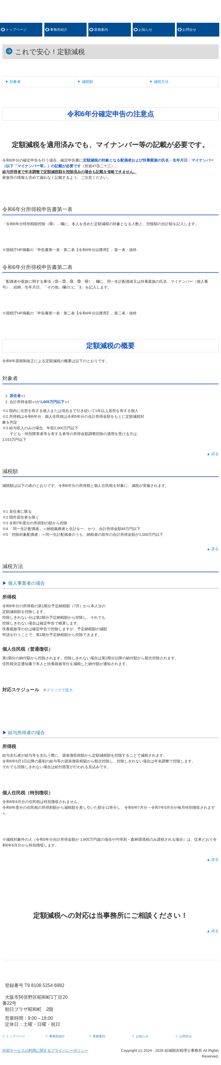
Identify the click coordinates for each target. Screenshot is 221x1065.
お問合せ (189, 30)
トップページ (16, 30)
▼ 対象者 (13, 81)
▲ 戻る (213, 454)
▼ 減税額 (85, 81)
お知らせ (145, 30)
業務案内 (101, 30)
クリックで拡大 (60, 690)
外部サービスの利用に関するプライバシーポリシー (45, 1050)
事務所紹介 (58, 30)
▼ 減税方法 (159, 81)
